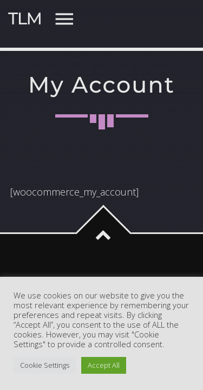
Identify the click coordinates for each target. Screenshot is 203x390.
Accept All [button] (104, 365)
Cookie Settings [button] (44, 365)
